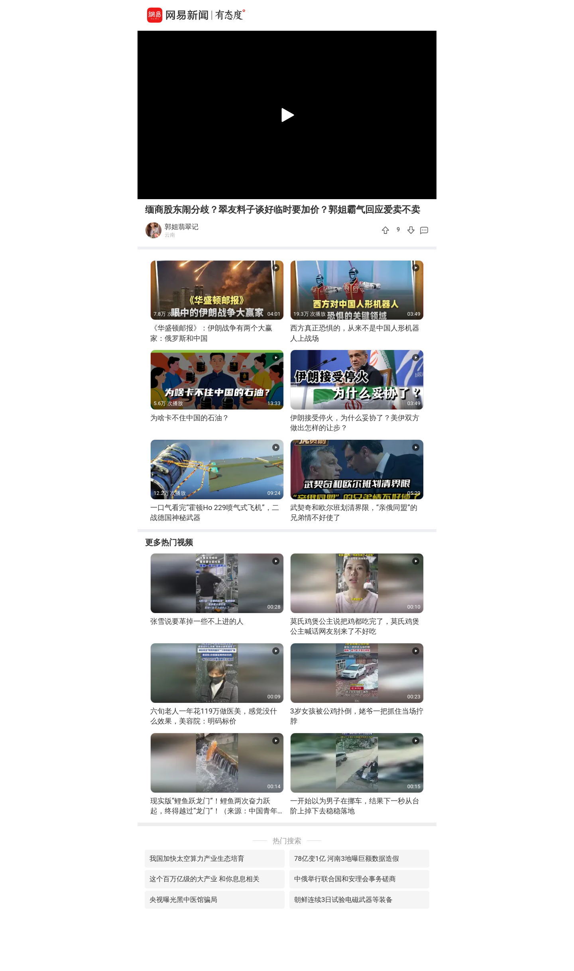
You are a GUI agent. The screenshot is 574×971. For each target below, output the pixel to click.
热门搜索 (287, 841)
